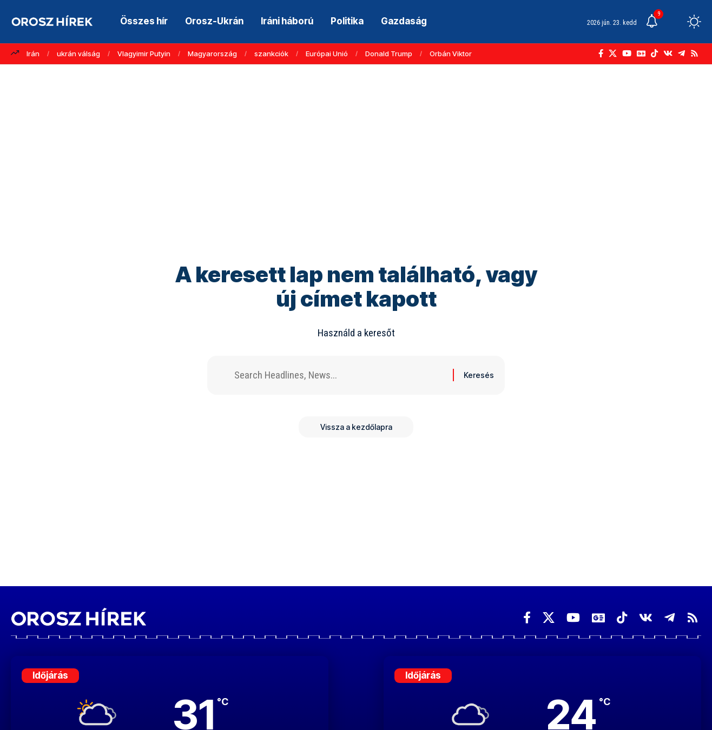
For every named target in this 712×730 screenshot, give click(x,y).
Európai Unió (327, 53)
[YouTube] (626, 53)
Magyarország (212, 53)
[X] (612, 53)
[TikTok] (654, 53)
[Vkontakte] (668, 53)
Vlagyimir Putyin (143, 53)
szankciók (271, 53)
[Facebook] (601, 53)
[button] (674, 21)
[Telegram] (681, 53)
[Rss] (694, 53)
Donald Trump (388, 53)
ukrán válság (78, 53)
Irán (33, 53)
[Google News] (641, 53)
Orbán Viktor (451, 53)
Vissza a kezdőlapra (356, 427)
